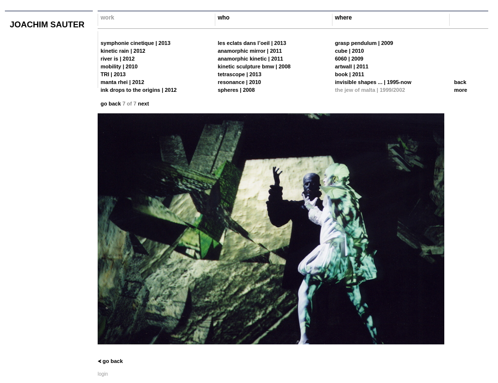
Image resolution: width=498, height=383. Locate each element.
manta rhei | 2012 (122, 82)
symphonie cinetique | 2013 (135, 43)
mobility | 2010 (119, 66)
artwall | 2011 (352, 66)
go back (111, 103)
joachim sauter (47, 24)
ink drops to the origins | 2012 (139, 90)
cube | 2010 (349, 51)
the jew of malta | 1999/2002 (370, 90)
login (103, 374)
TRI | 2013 (113, 74)
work (107, 17)
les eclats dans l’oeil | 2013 (252, 43)
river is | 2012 (118, 59)
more (460, 90)
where (343, 17)
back (460, 82)
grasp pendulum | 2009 (364, 43)
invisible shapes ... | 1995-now (373, 82)
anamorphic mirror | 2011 (250, 51)
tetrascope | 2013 (239, 74)
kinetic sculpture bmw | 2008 (254, 66)
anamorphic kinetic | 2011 (250, 59)
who (223, 17)
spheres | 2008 (236, 90)
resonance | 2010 (239, 82)
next (143, 103)
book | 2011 (349, 74)
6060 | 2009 (349, 59)
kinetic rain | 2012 (123, 51)
